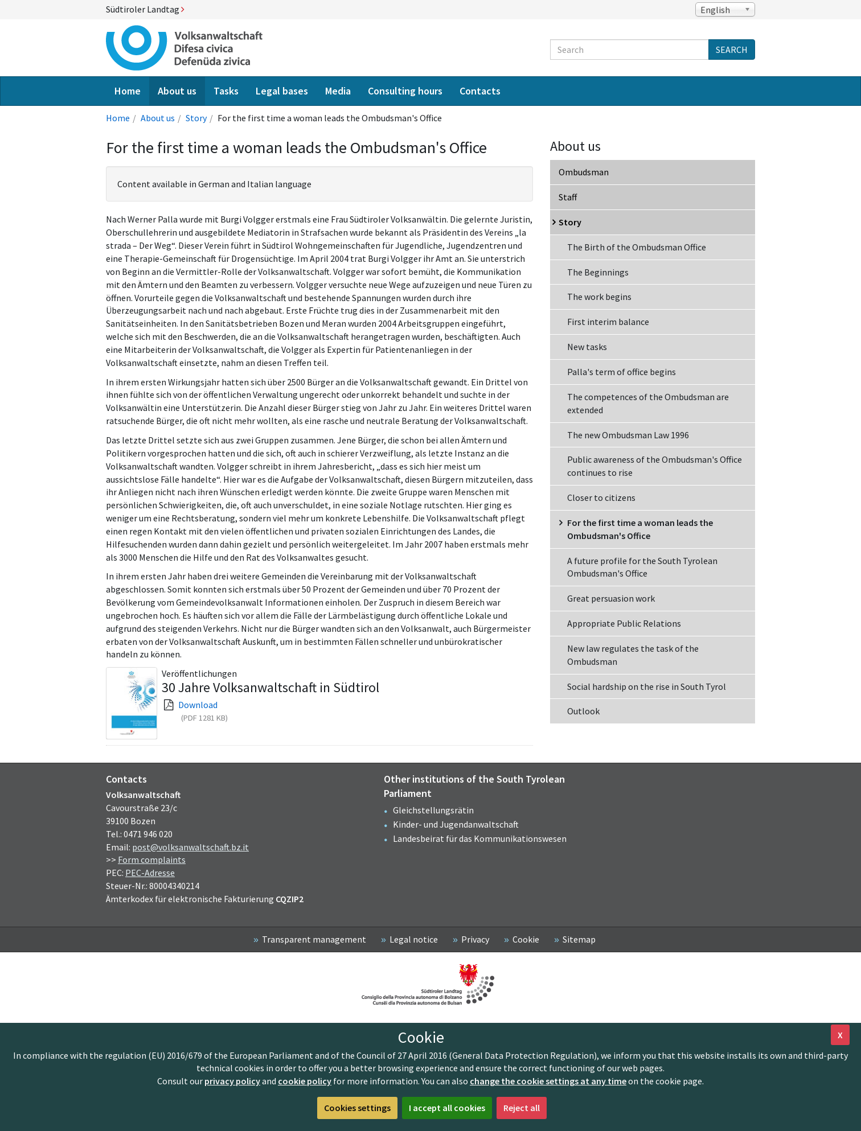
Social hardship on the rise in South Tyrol (646, 686)
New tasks (587, 346)
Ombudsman (584, 172)
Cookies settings (357, 1107)
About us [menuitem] (177, 90)
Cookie (525, 939)
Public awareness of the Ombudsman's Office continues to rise (654, 466)
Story (196, 118)
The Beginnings (598, 272)
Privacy (475, 939)
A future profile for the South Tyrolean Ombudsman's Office (642, 567)
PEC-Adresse (150, 872)
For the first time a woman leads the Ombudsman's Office (640, 529)
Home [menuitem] (127, 90)
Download (198, 704)
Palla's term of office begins (621, 371)
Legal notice (414, 939)
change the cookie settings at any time (548, 1081)
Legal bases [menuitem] (282, 90)
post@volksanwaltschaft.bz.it (190, 847)
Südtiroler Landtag (145, 9)
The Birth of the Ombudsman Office (636, 247)
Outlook (583, 711)
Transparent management (314, 939)
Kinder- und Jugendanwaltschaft (456, 824)
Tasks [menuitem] (226, 90)
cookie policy (304, 1081)
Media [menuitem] (338, 90)
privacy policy (232, 1081)
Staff (568, 197)
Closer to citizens (601, 497)
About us (158, 118)
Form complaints (152, 859)
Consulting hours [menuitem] (405, 90)
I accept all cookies (447, 1107)
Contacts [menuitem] (480, 90)
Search (732, 49)
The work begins (599, 296)
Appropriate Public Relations (624, 623)
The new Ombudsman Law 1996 (628, 435)
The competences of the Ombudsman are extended (648, 403)
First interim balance (608, 321)
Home (118, 118)
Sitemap (579, 939)
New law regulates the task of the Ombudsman (633, 655)
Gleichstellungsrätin (433, 810)
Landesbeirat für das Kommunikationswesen (480, 838)
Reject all (521, 1107)
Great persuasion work (611, 598)
